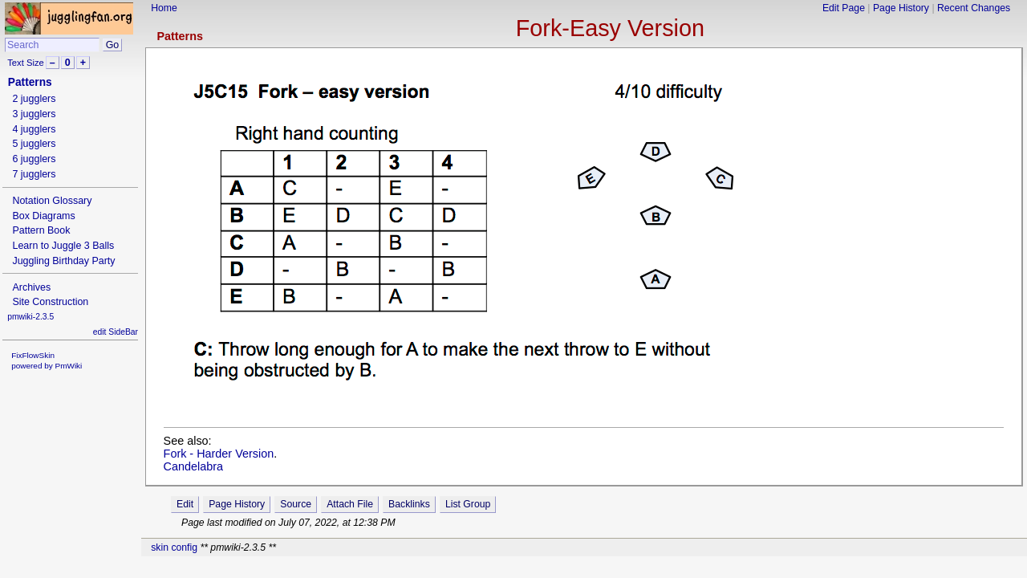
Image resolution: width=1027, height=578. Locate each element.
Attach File (350, 504)
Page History (901, 8)
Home (164, 8)
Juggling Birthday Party (63, 261)
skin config (174, 547)
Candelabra (193, 466)
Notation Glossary (51, 200)
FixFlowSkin (33, 355)
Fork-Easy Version (610, 28)
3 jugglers (33, 114)
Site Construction (50, 301)
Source (295, 504)
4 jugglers (33, 129)
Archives (31, 287)
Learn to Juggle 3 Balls (63, 245)
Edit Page (843, 8)
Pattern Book (41, 230)
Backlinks (409, 504)
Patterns (179, 36)
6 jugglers (33, 159)
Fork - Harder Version (219, 453)
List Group (467, 504)
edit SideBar (115, 332)
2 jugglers (33, 98)
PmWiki (69, 365)
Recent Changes (973, 8)
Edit (185, 504)
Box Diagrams (43, 216)
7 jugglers (33, 174)
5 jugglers (33, 143)
